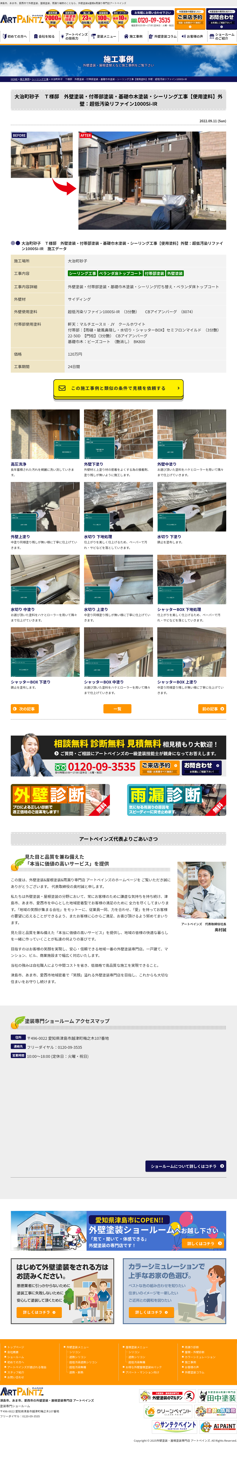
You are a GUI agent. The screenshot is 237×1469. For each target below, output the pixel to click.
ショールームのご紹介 (222, 36)
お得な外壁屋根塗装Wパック (144, 1367)
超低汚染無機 (77, 1367)
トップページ (15, 1347)
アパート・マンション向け (142, 1372)
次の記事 (27, 708)
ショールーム (15, 1357)
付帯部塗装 (154, 273)
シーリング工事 (82, 273)
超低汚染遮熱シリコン (83, 1362)
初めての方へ (15, 36)
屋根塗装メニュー (137, 1347)
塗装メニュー (103, 36)
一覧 (117, 708)
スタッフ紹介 (15, 1372)
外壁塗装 (175, 273)
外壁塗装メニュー (78, 1347)
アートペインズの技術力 (74, 36)
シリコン (75, 1352)
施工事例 (133, 36)
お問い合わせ (15, 1377)
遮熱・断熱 (76, 1372)
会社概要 (13, 1352)
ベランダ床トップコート (120, 273)
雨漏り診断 (192, 1347)
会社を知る (44, 36)
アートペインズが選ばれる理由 (26, 1367)
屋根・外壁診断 (194, 1352)
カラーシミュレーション (200, 1357)
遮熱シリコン (77, 1357)
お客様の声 (192, 36)
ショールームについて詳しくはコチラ (184, 1166)
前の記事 (210, 708)
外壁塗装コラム (163, 36)
